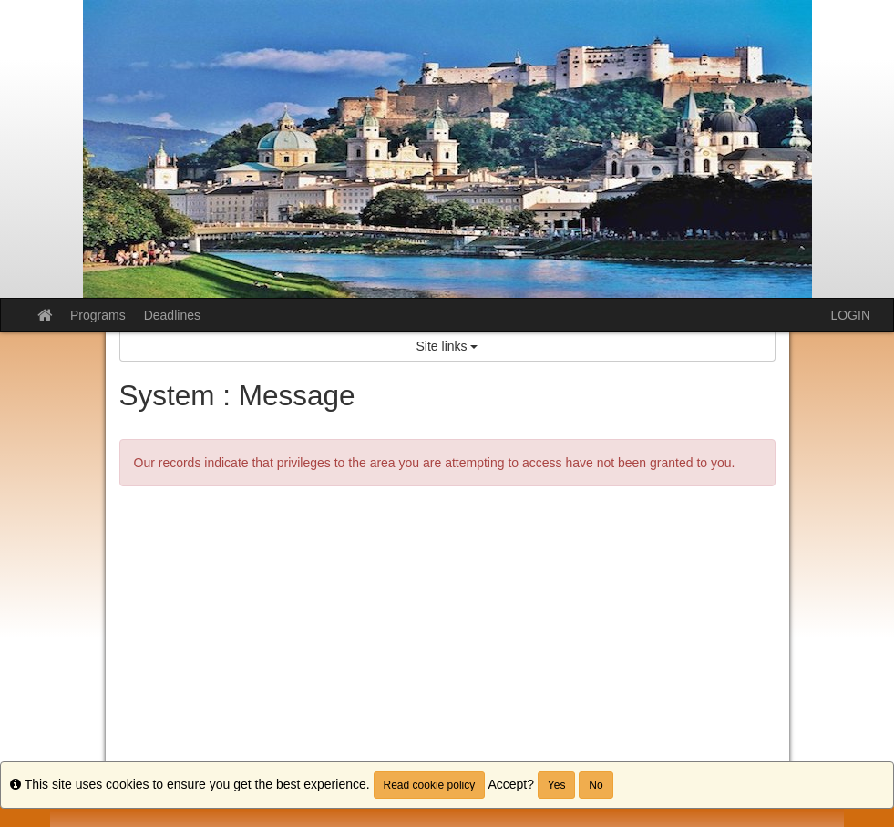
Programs (98, 315)
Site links (447, 346)
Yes (557, 785)
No (595, 785)
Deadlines (172, 315)
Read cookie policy (430, 785)
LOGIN (850, 315)
